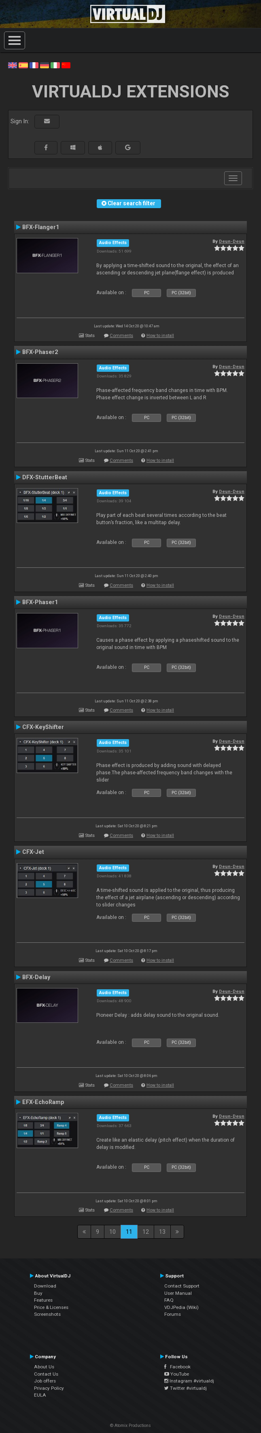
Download (45, 1286)
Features (43, 1300)
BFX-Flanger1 (40, 227)
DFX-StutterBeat (44, 477)
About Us (44, 1367)
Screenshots (47, 1314)
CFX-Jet (33, 852)
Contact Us (46, 1374)
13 (162, 1232)
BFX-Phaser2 (40, 352)
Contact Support (181, 1286)
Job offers (45, 1381)
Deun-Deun (231, 241)
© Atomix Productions (130, 1425)
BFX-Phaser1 (40, 602)
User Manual (178, 1293)
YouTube (176, 1374)
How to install (160, 335)
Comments (121, 335)
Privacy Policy (49, 1388)
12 (145, 1232)
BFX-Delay (36, 977)
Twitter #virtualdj (185, 1388)
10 (112, 1232)
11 (129, 1232)
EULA (40, 1395)
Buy (38, 1293)
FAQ (169, 1300)
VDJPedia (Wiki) (181, 1307)
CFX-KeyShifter (43, 727)
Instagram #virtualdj (189, 1381)
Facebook (177, 1367)
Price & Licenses (51, 1307)
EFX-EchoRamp (43, 1102)
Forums (172, 1314)
